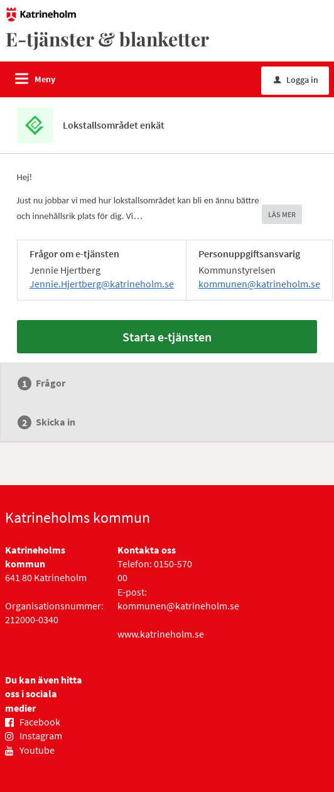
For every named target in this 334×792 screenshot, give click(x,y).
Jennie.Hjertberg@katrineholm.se (102, 283)
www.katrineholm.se (160, 634)
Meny (45, 79)
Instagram (40, 735)
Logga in (296, 79)
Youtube (37, 750)
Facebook (39, 721)
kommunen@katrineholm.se (259, 283)
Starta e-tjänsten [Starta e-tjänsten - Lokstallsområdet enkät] (167, 337)
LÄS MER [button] (282, 214)
